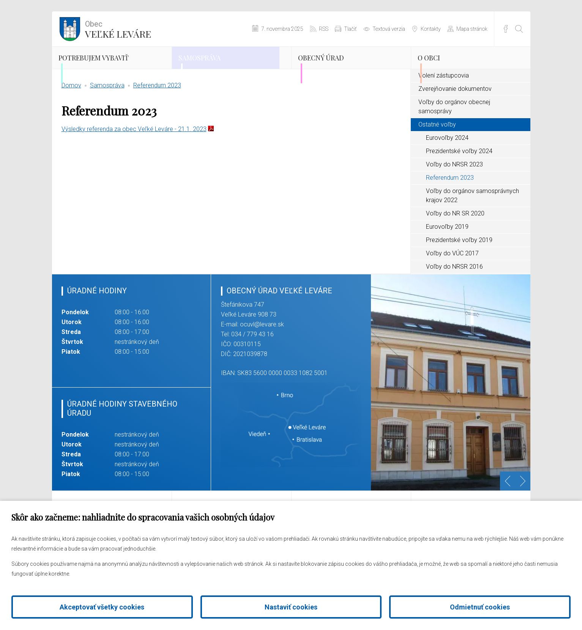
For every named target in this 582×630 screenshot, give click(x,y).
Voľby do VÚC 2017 (452, 283)
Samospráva (217, 66)
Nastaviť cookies (291, 607)
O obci (442, 66)
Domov (71, 115)
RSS (323, 29)
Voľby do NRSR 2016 (454, 297)
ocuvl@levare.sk (262, 354)
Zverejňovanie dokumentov (455, 119)
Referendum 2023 (157, 115)
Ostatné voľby (437, 154)
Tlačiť (350, 29)
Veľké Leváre (118, 28)
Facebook (505, 29)
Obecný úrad (338, 66)
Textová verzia (388, 29)
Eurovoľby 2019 (447, 257)
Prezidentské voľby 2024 (459, 181)
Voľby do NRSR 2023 (454, 194)
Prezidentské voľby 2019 (459, 270)
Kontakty (431, 29)
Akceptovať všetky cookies (102, 607)
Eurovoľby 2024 (447, 168)
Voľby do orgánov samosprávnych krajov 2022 (472, 226)
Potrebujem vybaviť (97, 72)
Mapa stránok (471, 29)
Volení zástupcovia (443, 105)
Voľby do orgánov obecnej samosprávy (454, 137)
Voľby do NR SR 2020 (455, 243)
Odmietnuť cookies (480, 607)
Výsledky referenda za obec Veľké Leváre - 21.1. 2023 (134, 159)
